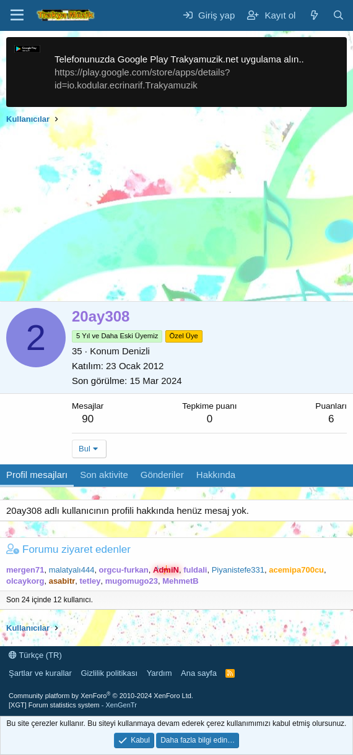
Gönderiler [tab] (162, 474)
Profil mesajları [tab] (37, 474)
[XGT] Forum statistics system (73, 705)
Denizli (136, 351)
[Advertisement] (176, 214)
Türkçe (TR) (35, 655)
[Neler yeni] (314, 15)
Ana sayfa (199, 673)
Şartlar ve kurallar (40, 673)
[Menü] (17, 15)
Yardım (159, 673)
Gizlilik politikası (109, 673)
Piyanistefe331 (238, 569)
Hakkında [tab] (215, 474)
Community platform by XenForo (101, 695)
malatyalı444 (72, 569)
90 (88, 419)
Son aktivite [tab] (104, 474)
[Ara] (338, 15)
